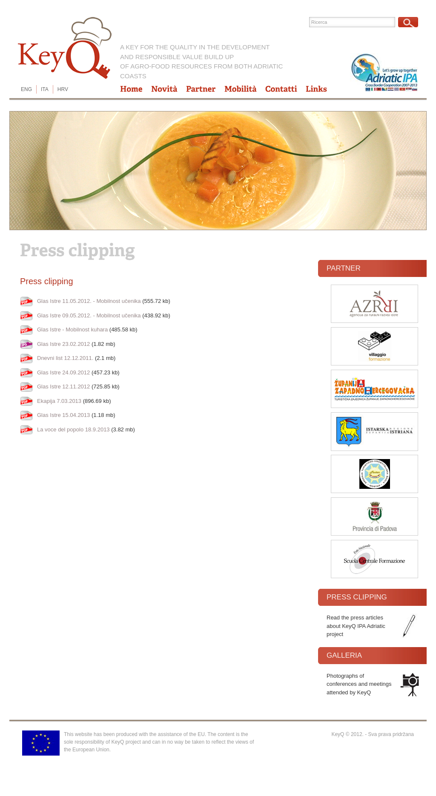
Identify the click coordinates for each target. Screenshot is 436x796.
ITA (45, 89)
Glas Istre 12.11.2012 (63, 386)
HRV (62, 89)
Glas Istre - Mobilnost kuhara (72, 329)
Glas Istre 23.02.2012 (63, 344)
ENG (26, 89)
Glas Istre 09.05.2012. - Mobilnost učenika (89, 315)
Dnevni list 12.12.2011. (65, 358)
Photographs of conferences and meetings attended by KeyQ (359, 684)
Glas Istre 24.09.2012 (63, 372)
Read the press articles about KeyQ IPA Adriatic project (356, 625)
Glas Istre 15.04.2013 (63, 415)
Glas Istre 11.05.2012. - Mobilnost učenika (89, 301)
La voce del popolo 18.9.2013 (73, 429)
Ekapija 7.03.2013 (59, 401)
